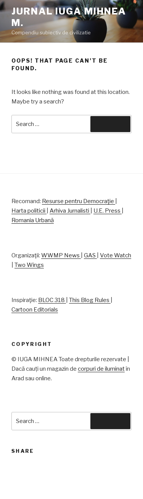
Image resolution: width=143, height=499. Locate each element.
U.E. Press (107, 210)
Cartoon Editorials (34, 309)
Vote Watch (115, 255)
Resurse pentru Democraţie (78, 201)
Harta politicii (29, 210)
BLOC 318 (52, 300)
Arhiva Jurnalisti (70, 210)
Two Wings (29, 265)
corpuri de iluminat (101, 368)
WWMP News (61, 255)
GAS (90, 255)
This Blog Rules (90, 300)
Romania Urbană (32, 220)
